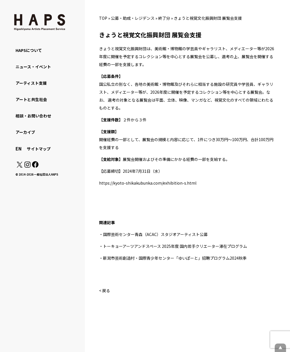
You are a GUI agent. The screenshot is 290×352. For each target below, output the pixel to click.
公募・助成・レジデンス (132, 18)
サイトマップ (39, 149)
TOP (103, 18)
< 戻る (104, 290)
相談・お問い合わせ (33, 116)
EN (19, 148)
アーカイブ (25, 132)
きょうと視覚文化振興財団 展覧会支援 (208, 18)
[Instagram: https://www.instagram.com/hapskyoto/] (27, 166)
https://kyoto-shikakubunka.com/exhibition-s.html (147, 183)
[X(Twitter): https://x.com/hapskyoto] (19, 166)
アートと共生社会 (31, 99)
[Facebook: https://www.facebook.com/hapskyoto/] (34, 166)
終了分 (164, 18)
